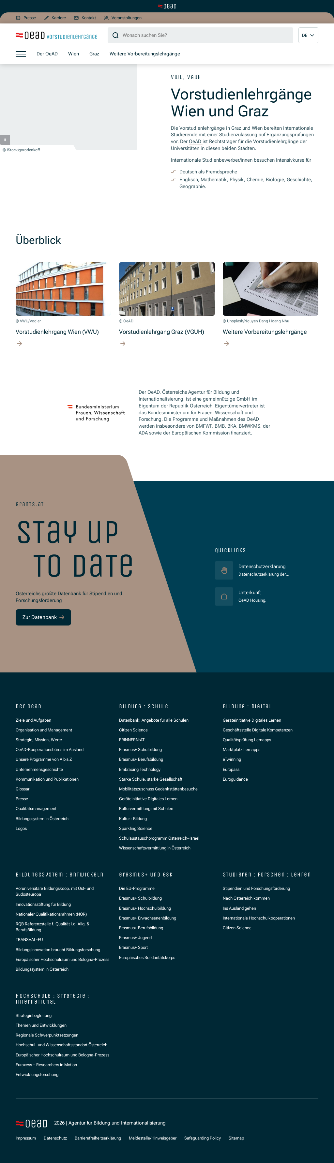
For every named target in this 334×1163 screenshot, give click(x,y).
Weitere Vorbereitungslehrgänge (265, 331)
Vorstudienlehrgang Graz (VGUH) (161, 331)
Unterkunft (252, 592)
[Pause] (5, 140)
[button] (308, 35)
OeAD (196, 141)
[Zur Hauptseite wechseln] (167, 6)
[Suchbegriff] (200, 35)
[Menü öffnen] (21, 53)
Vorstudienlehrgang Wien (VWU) (57, 331)
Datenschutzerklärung (262, 566)
